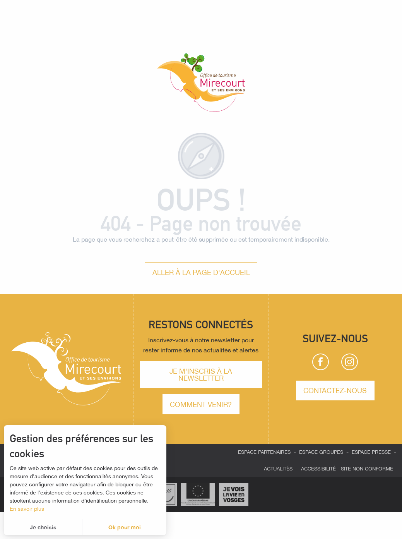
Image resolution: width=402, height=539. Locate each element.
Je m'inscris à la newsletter (200, 374)
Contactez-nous (335, 390)
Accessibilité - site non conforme (347, 469)
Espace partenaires (264, 452)
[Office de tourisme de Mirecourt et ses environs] (201, 83)
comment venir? (201, 404)
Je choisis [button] (43, 527)
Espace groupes (321, 452)
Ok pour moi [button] (124, 527)
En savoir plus (27, 509)
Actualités (278, 469)
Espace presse (371, 452)
